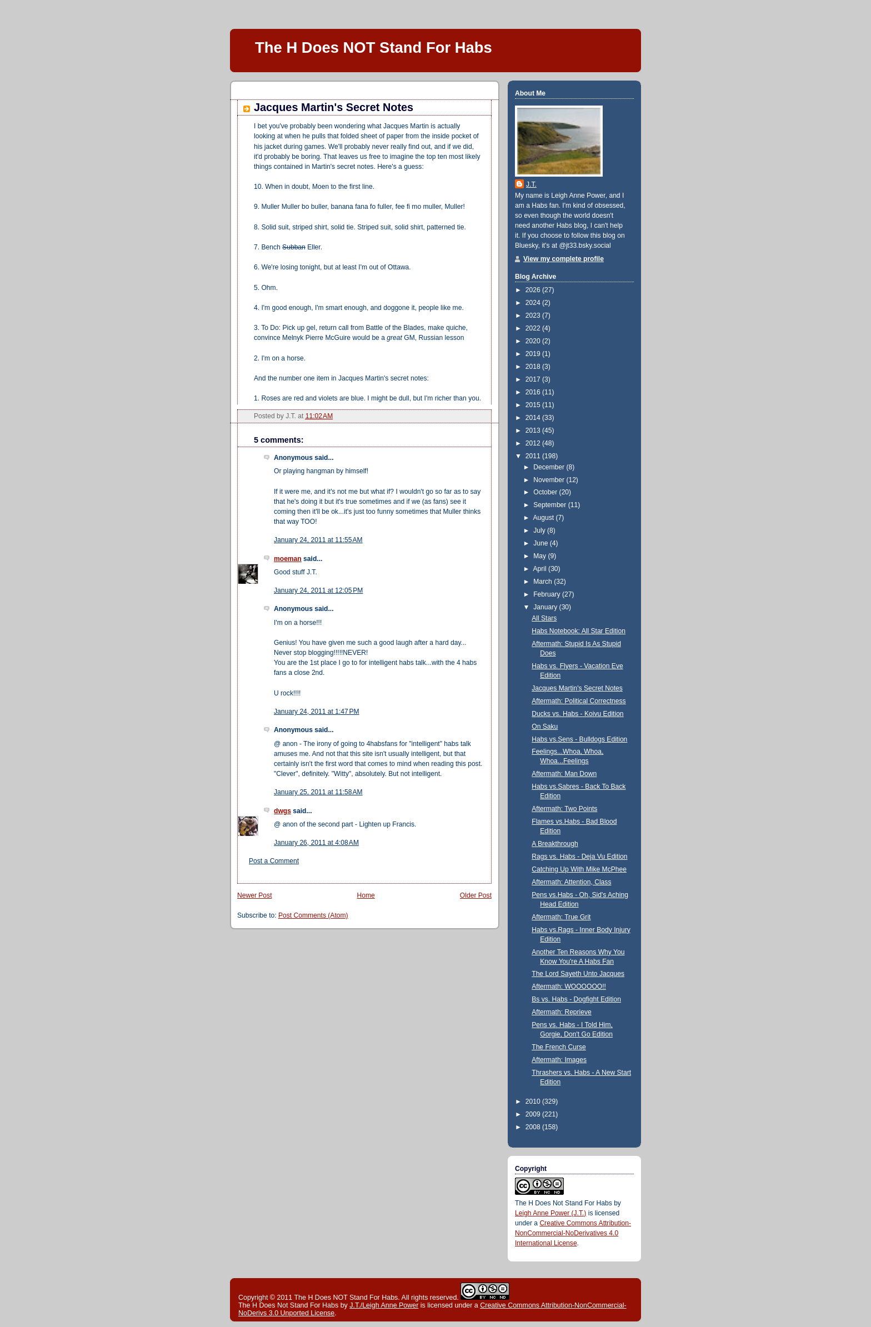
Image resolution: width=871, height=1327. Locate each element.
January (546, 607)
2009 (533, 1114)
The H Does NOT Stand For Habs (373, 47)
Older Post (476, 895)
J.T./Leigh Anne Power (383, 1305)
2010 (533, 1101)
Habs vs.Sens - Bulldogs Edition (579, 739)
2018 (533, 366)
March (543, 581)
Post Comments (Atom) (313, 915)
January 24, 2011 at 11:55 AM (318, 540)
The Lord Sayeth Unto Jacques (578, 974)
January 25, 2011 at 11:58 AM (318, 792)
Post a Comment (274, 861)
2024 (533, 303)
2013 (533, 430)
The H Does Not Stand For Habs (563, 1203)
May (540, 556)
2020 (533, 341)
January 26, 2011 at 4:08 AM (316, 843)
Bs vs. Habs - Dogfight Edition (576, 999)
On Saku (545, 726)
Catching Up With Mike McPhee (579, 869)
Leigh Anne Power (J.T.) (550, 1213)
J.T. (531, 184)
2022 (533, 328)
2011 (533, 456)
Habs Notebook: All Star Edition (578, 631)
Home (366, 895)
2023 (533, 315)
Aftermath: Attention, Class (571, 882)
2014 (533, 418)
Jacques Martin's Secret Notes (333, 107)
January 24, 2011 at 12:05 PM (318, 590)
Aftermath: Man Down (564, 774)
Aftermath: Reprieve (562, 1012)
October (546, 492)
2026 (533, 290)
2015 (533, 405)
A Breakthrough (555, 844)
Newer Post (254, 895)
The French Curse (558, 1047)
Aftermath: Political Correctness (578, 701)
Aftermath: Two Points (564, 809)
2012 (533, 443)
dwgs (282, 811)
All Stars (544, 618)
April (541, 569)
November (549, 480)
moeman (288, 559)
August (544, 518)
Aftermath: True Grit (561, 917)
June (541, 543)
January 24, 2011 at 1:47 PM (316, 711)
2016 (533, 392)
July (540, 530)
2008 (533, 1127)
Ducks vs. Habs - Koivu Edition (577, 714)
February (547, 594)
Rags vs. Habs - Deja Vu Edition (579, 856)
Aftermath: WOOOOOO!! (569, 986)
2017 (533, 379)
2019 (533, 354)
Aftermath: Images (559, 1060)
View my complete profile (563, 259)
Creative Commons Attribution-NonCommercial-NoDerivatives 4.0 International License (573, 1233)
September (550, 505)
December (549, 467)
